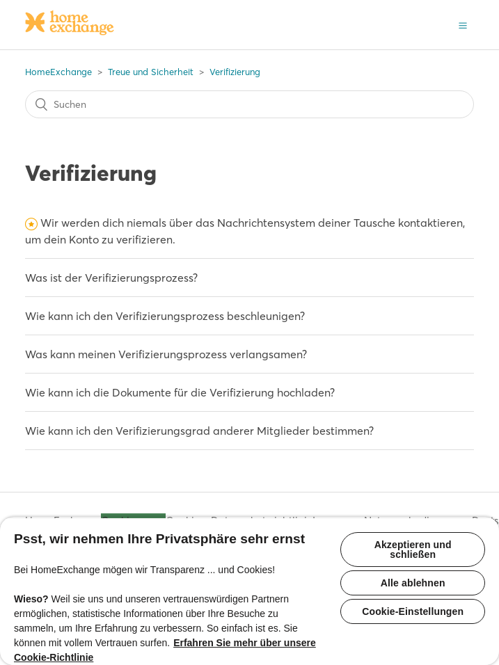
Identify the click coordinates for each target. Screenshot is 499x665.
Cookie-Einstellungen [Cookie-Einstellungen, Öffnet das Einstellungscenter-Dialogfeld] (413, 611)
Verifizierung (234, 71)
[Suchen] (249, 104)
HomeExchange (58, 71)
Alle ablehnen (413, 582)
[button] (463, 24)
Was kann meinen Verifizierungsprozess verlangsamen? (166, 354)
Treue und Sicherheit (150, 71)
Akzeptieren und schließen (413, 549)
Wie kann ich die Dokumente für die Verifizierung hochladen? (180, 392)
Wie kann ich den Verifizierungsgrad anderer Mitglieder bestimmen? (199, 431)
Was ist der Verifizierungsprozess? (111, 278)
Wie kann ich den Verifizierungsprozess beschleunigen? (165, 316)
